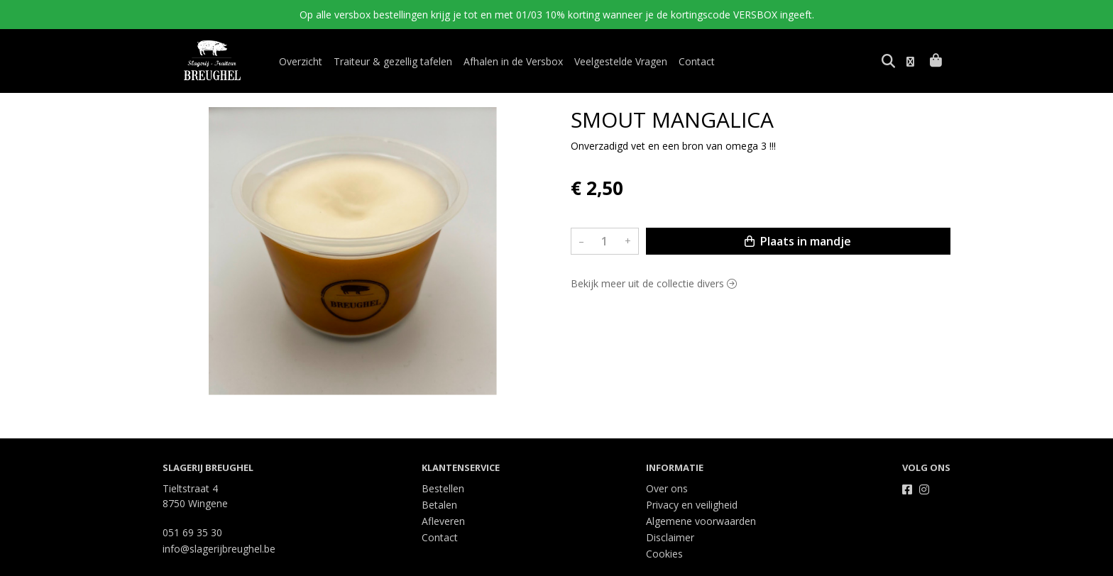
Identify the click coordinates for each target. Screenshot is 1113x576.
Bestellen (443, 488)
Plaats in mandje (798, 241)
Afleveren (443, 521)
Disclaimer (670, 537)
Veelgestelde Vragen (620, 61)
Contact (697, 61)
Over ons (667, 488)
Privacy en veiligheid (692, 504)
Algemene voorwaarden (701, 521)
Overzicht (300, 61)
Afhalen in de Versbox (513, 61)
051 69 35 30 (192, 532)
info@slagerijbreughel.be (219, 548)
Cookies (664, 553)
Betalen (439, 504)
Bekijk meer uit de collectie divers (654, 283)
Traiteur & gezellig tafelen (393, 61)
